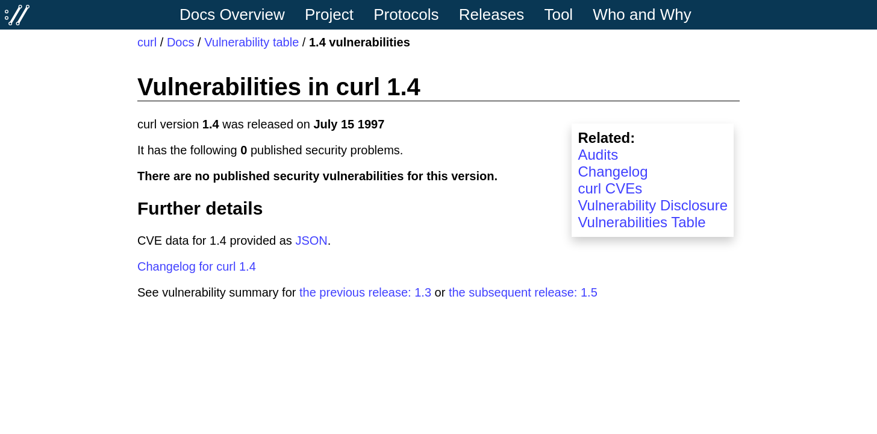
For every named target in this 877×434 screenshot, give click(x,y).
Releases (491, 14)
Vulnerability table (251, 42)
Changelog (613, 171)
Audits (598, 154)
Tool (558, 14)
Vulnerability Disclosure (653, 205)
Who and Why (642, 14)
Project (329, 14)
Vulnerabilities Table (641, 222)
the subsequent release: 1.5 (523, 292)
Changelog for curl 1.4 (196, 266)
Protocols (405, 14)
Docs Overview (232, 14)
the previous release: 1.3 (365, 292)
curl (147, 42)
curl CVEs (610, 188)
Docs (181, 42)
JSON (311, 240)
